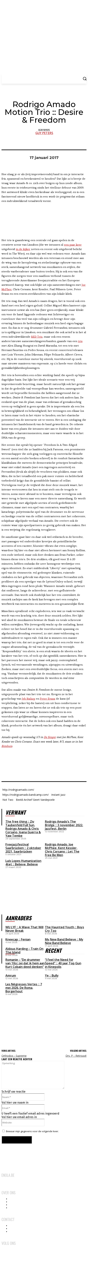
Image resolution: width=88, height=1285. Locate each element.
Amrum (10, 975)
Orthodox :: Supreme (14, 1055)
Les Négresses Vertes (21, 984)
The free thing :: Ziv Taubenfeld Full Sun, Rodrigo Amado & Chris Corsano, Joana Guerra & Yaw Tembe (23, 828)
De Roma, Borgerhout (19, 989)
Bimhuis (6, 746)
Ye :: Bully (52, 975)
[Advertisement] (29, 1018)
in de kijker (23, 249)
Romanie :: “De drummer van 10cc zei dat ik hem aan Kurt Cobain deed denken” (25, 963)
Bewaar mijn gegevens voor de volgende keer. (32, 1131)
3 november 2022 (69, 825)
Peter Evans (47, 698)
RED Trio (37, 336)
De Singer (50, 737)
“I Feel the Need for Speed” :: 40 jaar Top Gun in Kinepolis (63, 963)
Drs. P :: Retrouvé (76, 1055)
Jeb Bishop (28, 698)
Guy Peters (44, 133)
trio (80, 341)
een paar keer (73, 244)
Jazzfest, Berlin (55, 829)
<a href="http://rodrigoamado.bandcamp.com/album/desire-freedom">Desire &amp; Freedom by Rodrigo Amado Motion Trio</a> (44, 762)
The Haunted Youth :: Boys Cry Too (64, 929)
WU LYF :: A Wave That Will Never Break (24, 929)
